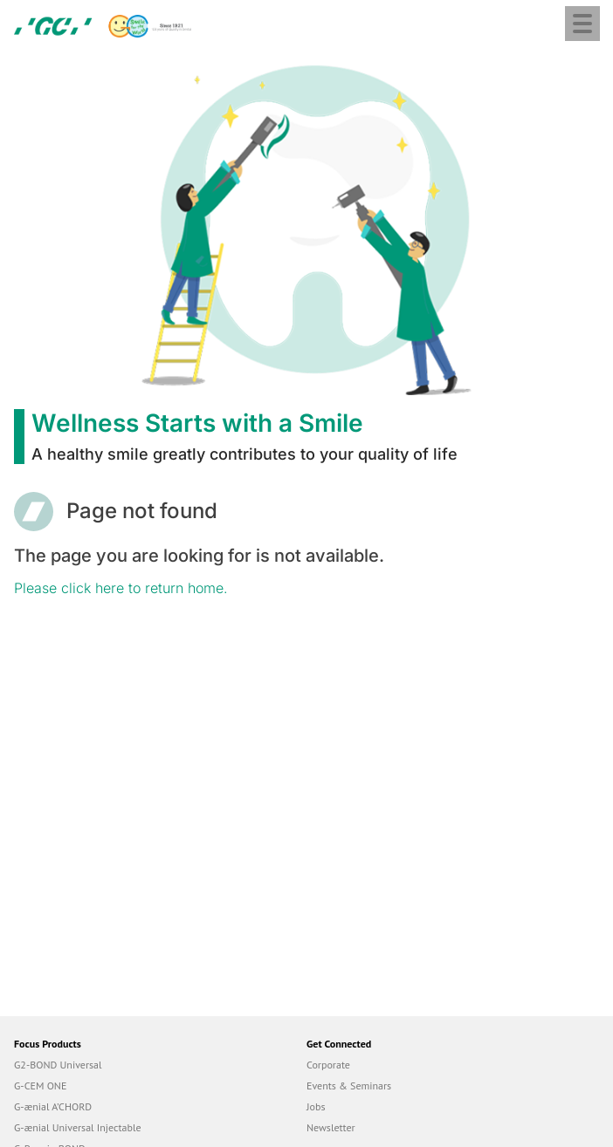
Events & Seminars (348, 1085)
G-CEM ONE (40, 1085)
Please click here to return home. (121, 588)
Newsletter (330, 1127)
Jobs (315, 1106)
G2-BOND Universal (58, 1064)
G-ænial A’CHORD (53, 1106)
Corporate (328, 1064)
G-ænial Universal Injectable (77, 1127)
